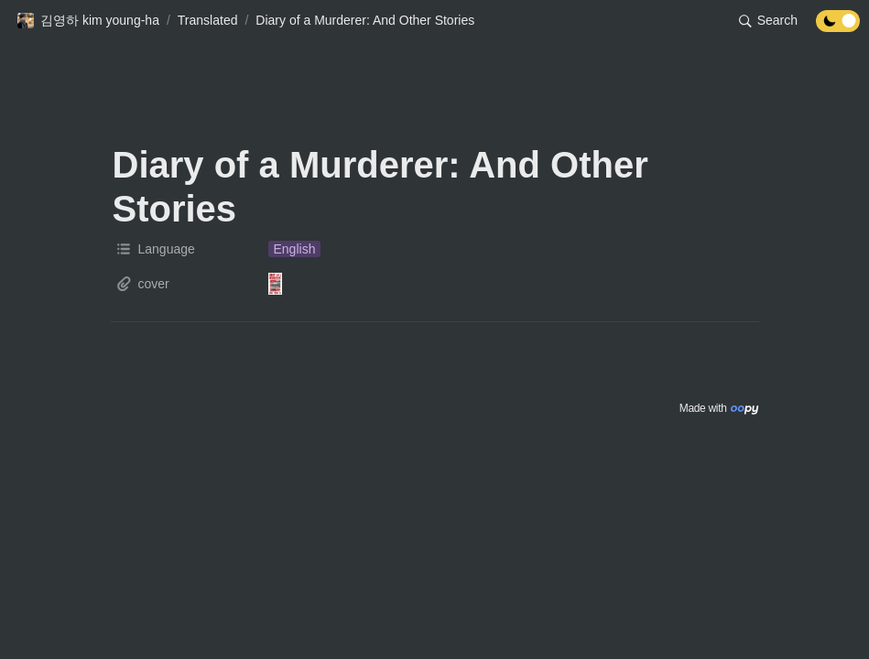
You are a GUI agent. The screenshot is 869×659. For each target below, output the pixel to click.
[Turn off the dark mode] (838, 27)
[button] (88, 21)
